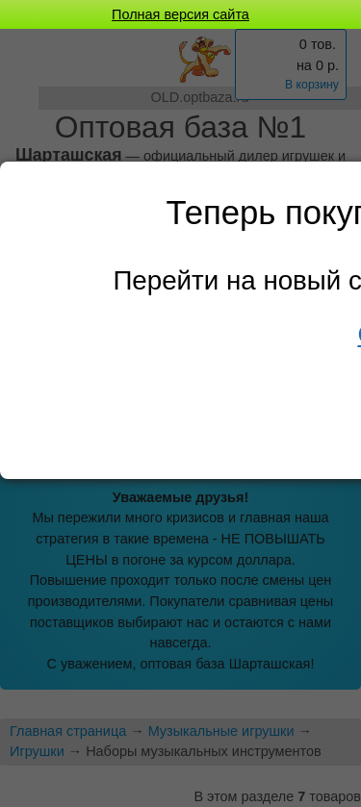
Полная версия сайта (180, 14)
